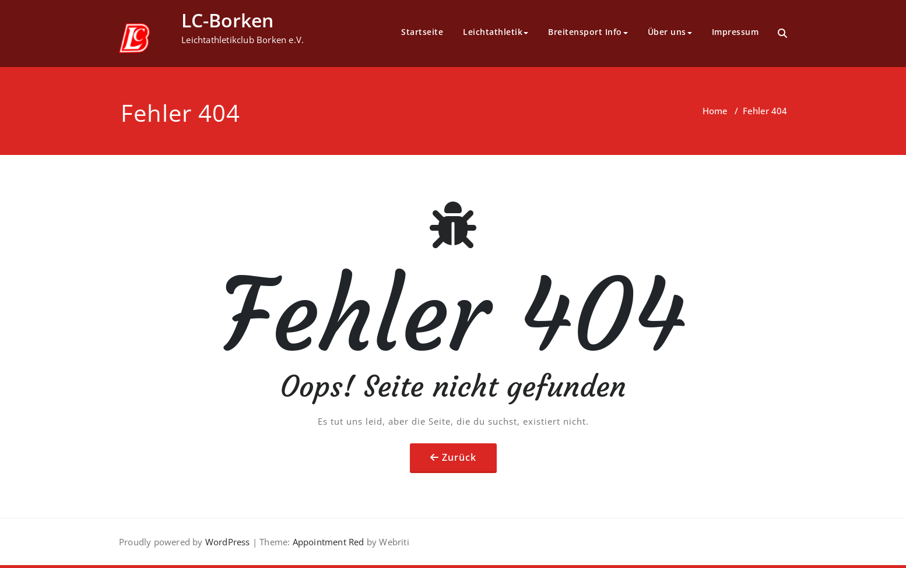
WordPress (227, 542)
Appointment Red (327, 542)
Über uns (670, 31)
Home (715, 111)
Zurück (459, 457)
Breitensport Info (588, 31)
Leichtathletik (495, 31)
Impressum (735, 31)
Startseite (422, 31)
